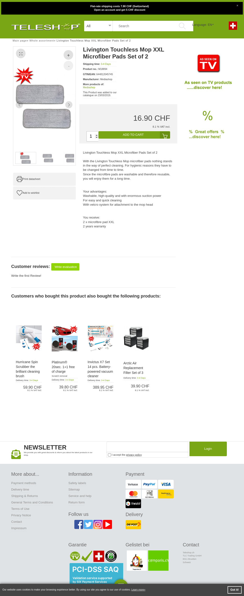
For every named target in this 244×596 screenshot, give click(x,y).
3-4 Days (106, 64)
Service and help (80, 496)
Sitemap (74, 489)
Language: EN (202, 24)
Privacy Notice (21, 515)
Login (207, 449)
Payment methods (23, 483)
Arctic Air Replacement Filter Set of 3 (133, 367)
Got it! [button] (234, 589)
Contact (16, 521)
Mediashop (89, 87)
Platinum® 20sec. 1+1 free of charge (63, 366)
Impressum (18, 528)
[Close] (237, 5)
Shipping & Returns (24, 496)
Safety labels (77, 483)
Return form (76, 502)
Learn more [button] (137, 589)
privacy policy (134, 454)
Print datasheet (31, 179)
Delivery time (20, 489)
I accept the (125, 454)
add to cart (146, 134)
